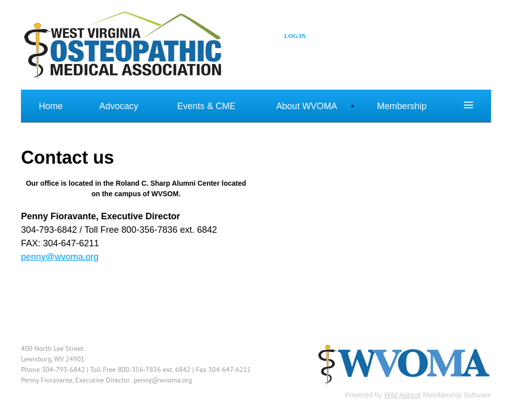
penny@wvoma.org (59, 257)
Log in (295, 36)
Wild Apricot (402, 395)
